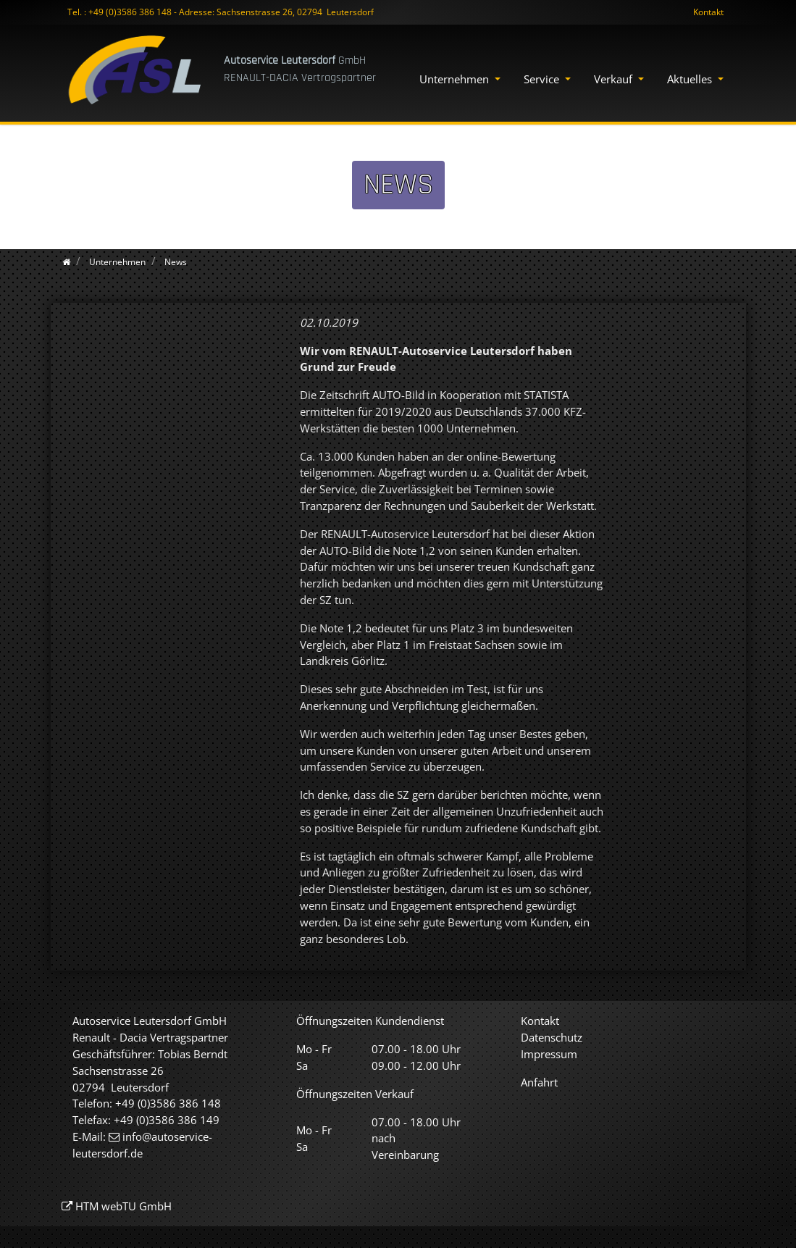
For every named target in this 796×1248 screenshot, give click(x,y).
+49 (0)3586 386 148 (130, 12)
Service (543, 79)
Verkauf (614, 79)
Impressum (549, 1054)
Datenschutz (551, 1037)
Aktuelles (691, 79)
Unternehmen (455, 79)
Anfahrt (539, 1082)
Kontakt (708, 12)
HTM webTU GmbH (123, 1206)
